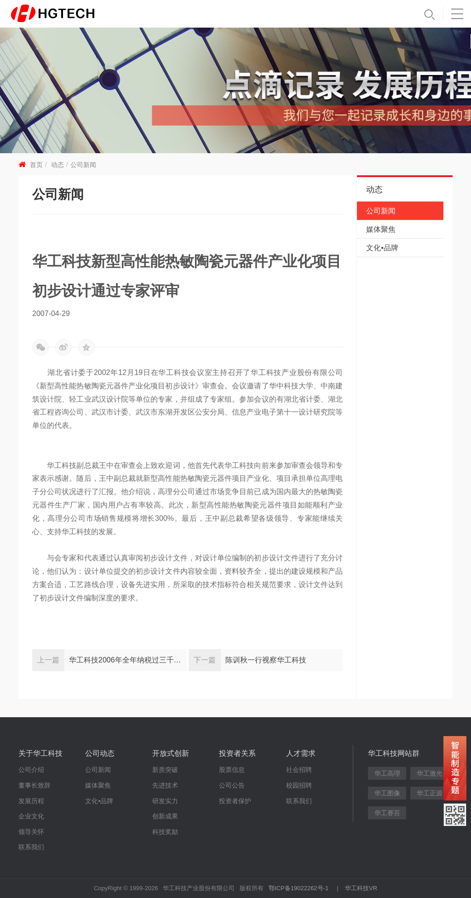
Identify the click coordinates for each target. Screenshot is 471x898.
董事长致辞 (34, 785)
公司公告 (232, 785)
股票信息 (232, 769)
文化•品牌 (382, 248)
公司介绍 (31, 769)
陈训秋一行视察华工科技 (265, 660)
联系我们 (31, 847)
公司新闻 (83, 164)
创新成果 (165, 816)
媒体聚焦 (381, 229)
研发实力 (165, 801)
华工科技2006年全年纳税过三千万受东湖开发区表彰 (128, 660)
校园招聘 (299, 785)
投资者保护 (235, 801)
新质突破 (165, 769)
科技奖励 (165, 831)
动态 (57, 164)
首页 (36, 164)
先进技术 (165, 785)
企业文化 (31, 816)
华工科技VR (361, 888)
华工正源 (429, 793)
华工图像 (387, 793)
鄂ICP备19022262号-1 (298, 888)
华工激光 (429, 773)
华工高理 (387, 773)
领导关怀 (31, 831)
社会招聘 (299, 769)
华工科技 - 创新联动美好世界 (67, 14)
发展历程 (31, 801)
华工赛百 (387, 813)
